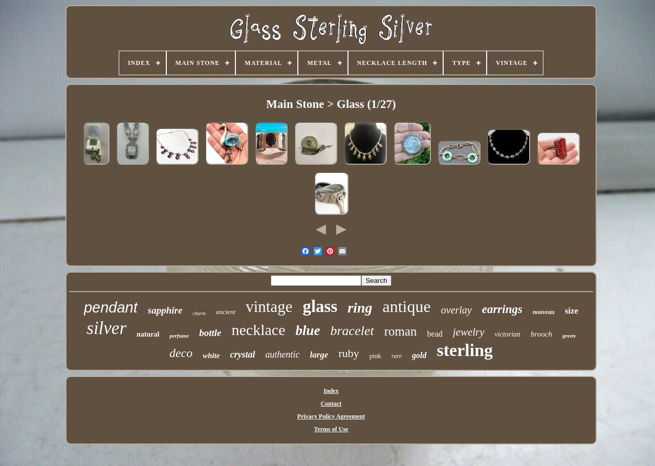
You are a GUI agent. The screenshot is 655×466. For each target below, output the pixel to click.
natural (148, 334)
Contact (331, 403)
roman (400, 331)
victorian (508, 334)
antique (407, 306)
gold (419, 355)
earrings (502, 309)
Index (330, 390)
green (569, 335)
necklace (259, 329)
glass (319, 306)
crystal (242, 354)
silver (106, 328)
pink (375, 356)
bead (435, 333)
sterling (465, 350)
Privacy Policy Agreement (331, 416)
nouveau (544, 312)
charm (199, 313)
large (319, 355)
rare (396, 356)
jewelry (469, 332)
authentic (283, 354)
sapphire (165, 310)
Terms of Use (331, 429)
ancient (225, 312)
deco (180, 353)
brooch (541, 334)
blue (307, 330)
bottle (210, 332)
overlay (456, 310)
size (571, 311)
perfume (179, 335)
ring (359, 308)
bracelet (352, 330)
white (211, 355)
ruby (348, 353)
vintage (269, 307)
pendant (111, 307)
